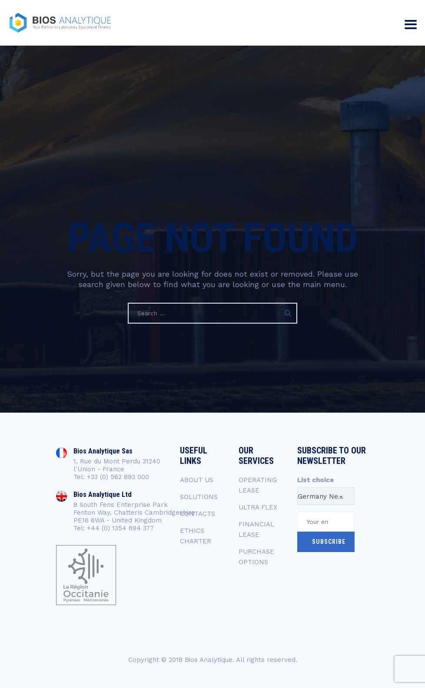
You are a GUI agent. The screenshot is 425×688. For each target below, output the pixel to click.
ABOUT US (196, 480)
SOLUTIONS (199, 497)
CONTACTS (197, 514)
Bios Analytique (208, 660)
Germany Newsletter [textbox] (326, 496)
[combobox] (326, 496)
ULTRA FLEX (258, 507)
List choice (315, 480)
